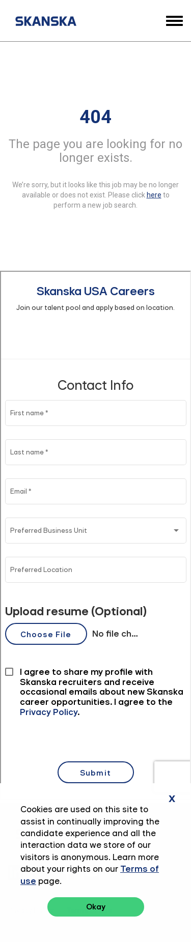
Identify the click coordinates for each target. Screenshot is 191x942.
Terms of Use (89, 910)
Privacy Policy (30, 910)
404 (95, 116)
